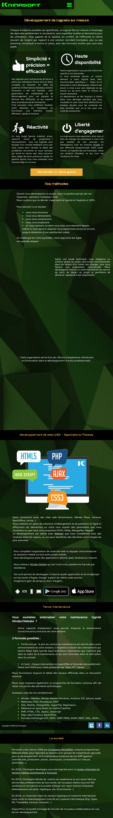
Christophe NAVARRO (60, 749)
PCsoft (96, 145)
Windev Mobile (38, 564)
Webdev (59, 533)
